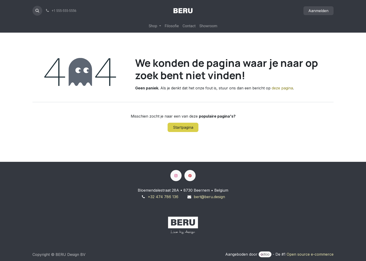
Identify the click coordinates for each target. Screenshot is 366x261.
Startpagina (183, 127)
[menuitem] (155, 26)
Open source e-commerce (310, 254)
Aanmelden (318, 10)
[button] (37, 11)
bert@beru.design (209, 196)
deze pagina (282, 88)
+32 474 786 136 (163, 196)
